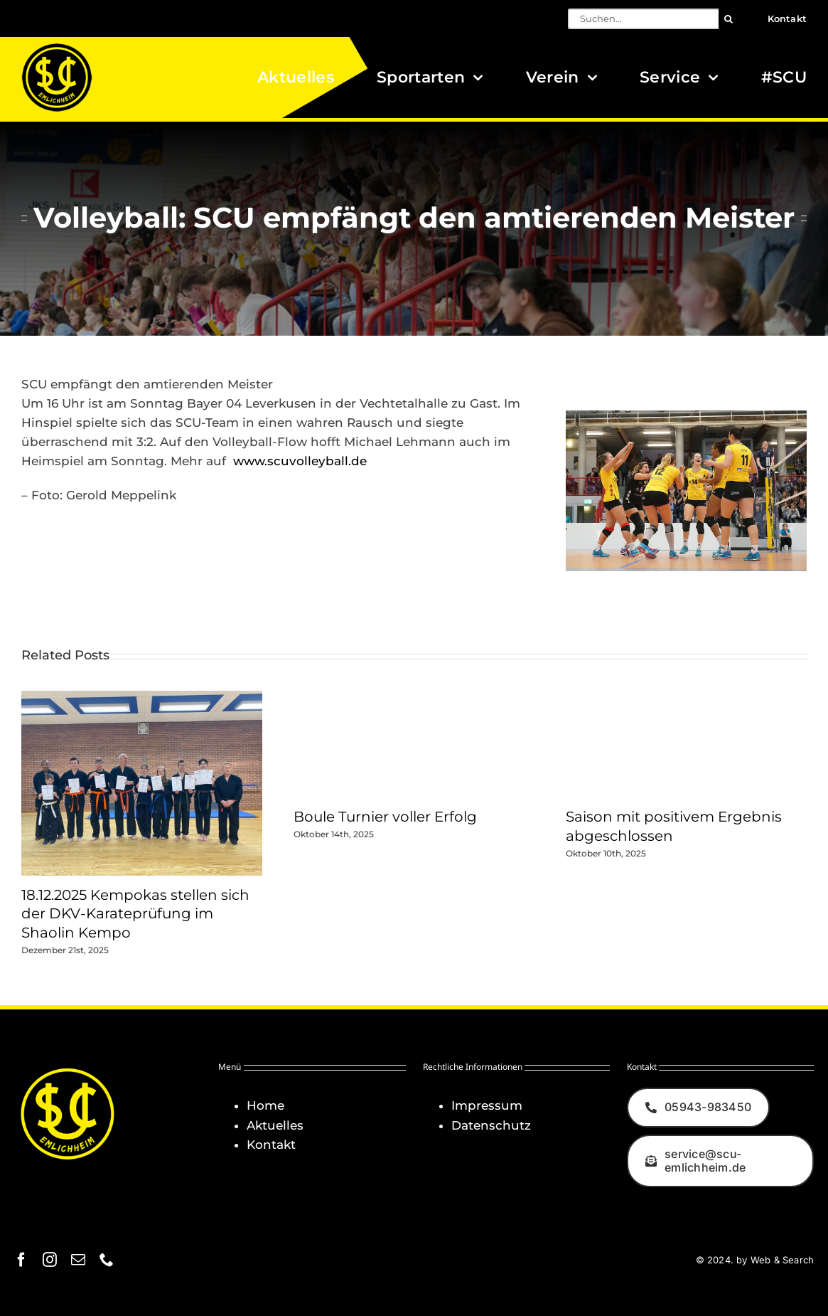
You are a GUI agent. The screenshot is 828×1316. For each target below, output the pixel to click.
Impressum (486, 1105)
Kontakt (271, 1144)
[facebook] (21, 1260)
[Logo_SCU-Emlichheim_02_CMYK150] (56, 48)
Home (265, 1105)
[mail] (78, 1260)
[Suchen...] (643, 19)
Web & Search (782, 1259)
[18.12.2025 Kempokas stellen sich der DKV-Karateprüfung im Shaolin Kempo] (141, 698)
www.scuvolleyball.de (300, 461)
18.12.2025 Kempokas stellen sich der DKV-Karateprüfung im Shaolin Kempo (135, 913)
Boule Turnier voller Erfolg (385, 816)
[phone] (107, 1260)
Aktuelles (275, 1125)
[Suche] (729, 19)
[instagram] (50, 1260)
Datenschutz (491, 1125)
